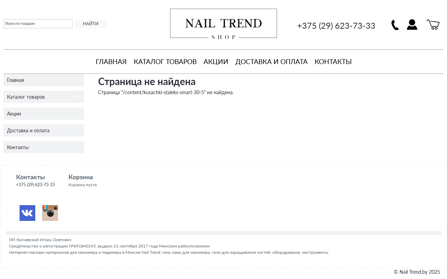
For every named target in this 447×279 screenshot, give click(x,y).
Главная (111, 61)
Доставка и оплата (271, 61)
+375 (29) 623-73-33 (336, 25)
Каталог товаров (165, 61)
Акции (216, 61)
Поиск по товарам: (20, 23)
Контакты (333, 61)
